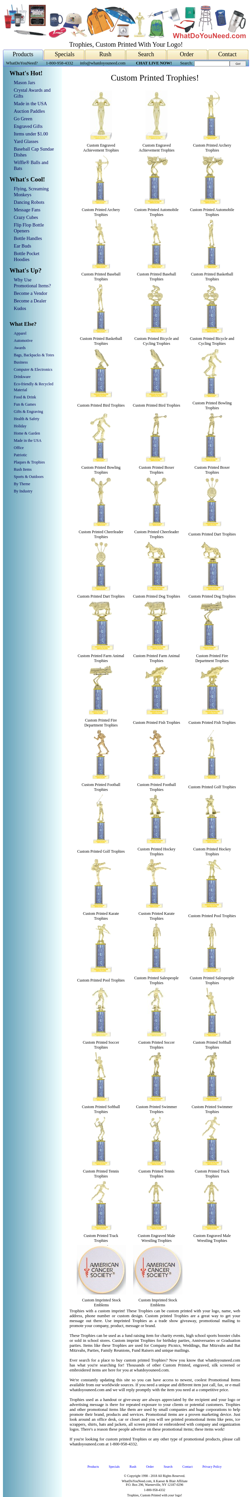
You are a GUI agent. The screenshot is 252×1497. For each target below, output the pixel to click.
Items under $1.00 (31, 133)
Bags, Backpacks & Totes (34, 355)
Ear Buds (22, 246)
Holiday (20, 426)
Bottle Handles (28, 238)
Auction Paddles (29, 111)
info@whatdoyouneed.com (103, 63)
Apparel (20, 333)
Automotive (23, 340)
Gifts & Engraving (28, 411)
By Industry (23, 491)
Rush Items (23, 469)
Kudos (20, 308)
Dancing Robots (29, 202)
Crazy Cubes (26, 217)
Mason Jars (24, 82)
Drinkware (22, 376)
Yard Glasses (26, 141)
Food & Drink (25, 397)
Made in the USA (30, 103)
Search (146, 54)
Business (21, 362)
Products (23, 54)
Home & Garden (27, 433)
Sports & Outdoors (29, 476)
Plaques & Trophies (29, 462)
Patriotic (20, 455)
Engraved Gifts (28, 126)
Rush (105, 54)
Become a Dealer (30, 300)
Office (19, 447)
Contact (227, 54)
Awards (20, 347)
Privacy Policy (212, 1466)
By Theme (22, 484)
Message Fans (27, 209)
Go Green (23, 118)
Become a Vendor (30, 293)
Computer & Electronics (33, 369)
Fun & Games (25, 404)
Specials (64, 54)
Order (187, 54)
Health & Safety (26, 418)
